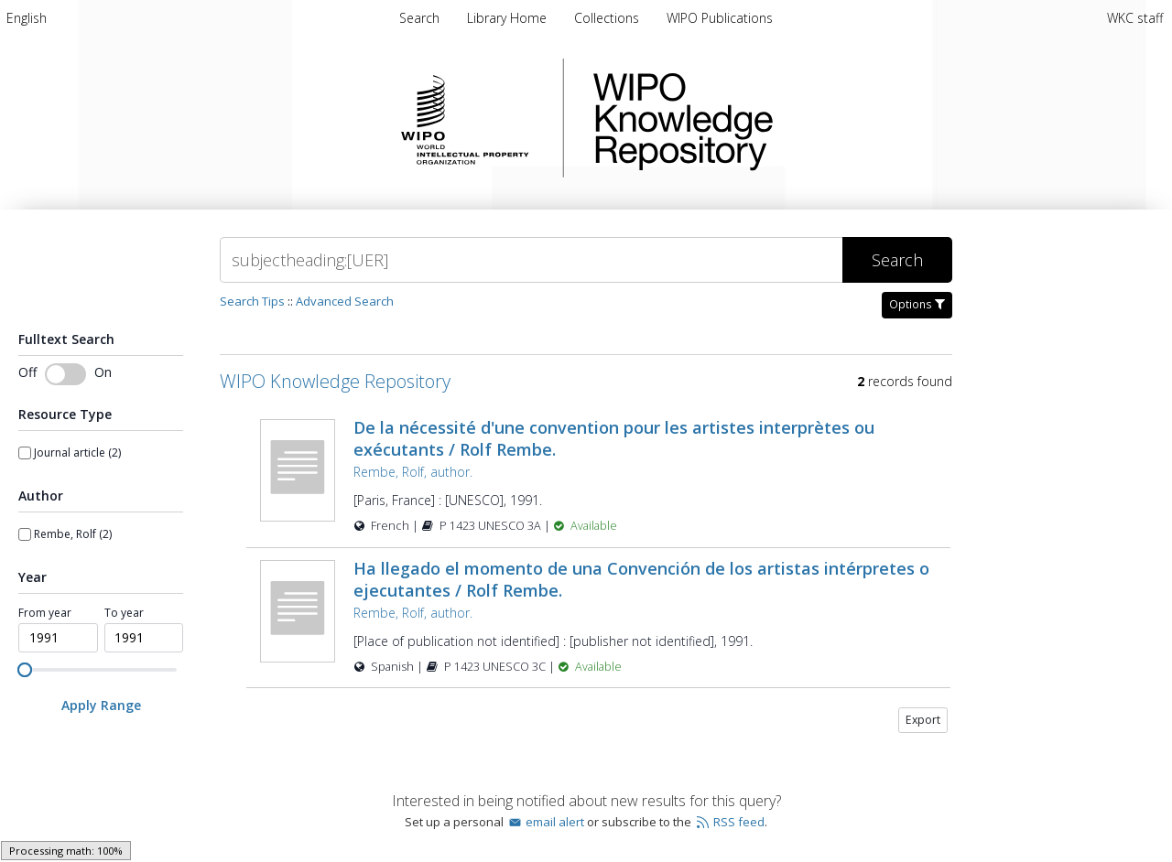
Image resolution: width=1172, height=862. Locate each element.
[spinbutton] (58, 637)
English (26, 18)
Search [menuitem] (419, 18)
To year (124, 613)
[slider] (24, 670)
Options (917, 304)
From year (44, 613)
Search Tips (252, 301)
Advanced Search (345, 301)
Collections (608, 18)
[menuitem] (26, 18)
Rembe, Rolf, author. (412, 471)
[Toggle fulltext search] (65, 374)
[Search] (531, 260)
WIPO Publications (720, 18)
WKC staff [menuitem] (1135, 18)
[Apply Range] (100, 705)
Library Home (508, 18)
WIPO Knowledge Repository (758, 118)
